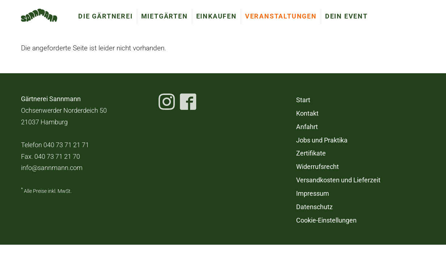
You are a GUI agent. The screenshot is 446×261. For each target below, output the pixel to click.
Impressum (312, 193)
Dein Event (346, 16)
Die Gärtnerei (105, 16)
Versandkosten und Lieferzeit (338, 180)
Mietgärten (164, 16)
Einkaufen (216, 16)
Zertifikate (311, 153)
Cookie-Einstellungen (326, 220)
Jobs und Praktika (322, 140)
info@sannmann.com (52, 167)
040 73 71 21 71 (66, 145)
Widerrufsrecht (317, 166)
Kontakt (307, 113)
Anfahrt (307, 126)
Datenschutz (314, 207)
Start (303, 100)
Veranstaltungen (281, 16)
